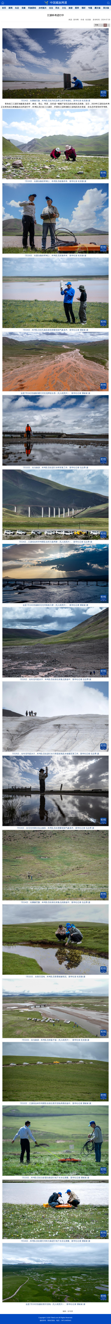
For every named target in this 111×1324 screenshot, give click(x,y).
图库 (77, 8)
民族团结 (32, 8)
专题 (90, 8)
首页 (4, 8)
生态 (17, 8)
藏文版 (98, 8)
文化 (64, 8)
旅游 (71, 8)
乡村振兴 (42, 8)
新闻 (10, 8)
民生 (57, 8)
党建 (23, 8)
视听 (84, 8)
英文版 (106, 8)
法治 (51, 8)
